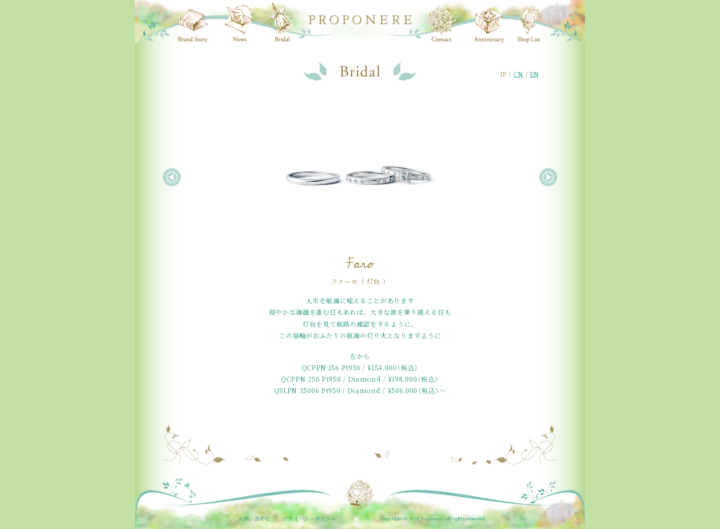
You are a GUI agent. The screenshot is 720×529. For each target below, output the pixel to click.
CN (518, 74)
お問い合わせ (254, 518)
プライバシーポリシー (310, 518)
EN (534, 74)
